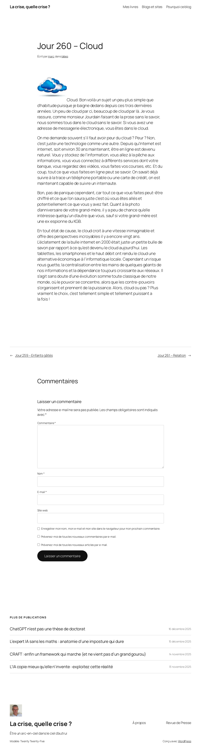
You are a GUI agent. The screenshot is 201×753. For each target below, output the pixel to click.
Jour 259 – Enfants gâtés (34, 355)
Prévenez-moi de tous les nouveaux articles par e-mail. (74, 545)
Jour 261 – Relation (172, 355)
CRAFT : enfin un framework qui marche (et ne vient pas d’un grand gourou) (78, 654)
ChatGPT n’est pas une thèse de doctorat (47, 629)
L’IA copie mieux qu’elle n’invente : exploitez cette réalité (61, 666)
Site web (42, 510)
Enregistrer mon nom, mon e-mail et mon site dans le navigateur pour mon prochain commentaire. (100, 528)
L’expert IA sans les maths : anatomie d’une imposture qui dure (67, 641)
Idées (64, 56)
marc (51, 56)
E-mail (42, 492)
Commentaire (46, 423)
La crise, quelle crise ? (30, 6)
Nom (41, 473)
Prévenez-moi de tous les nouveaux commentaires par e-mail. (78, 536)
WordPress (184, 741)
